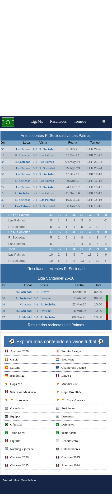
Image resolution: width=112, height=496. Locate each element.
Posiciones (65, 409)
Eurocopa (16, 400)
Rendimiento (67, 441)
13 (2, 180)
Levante (46, 298)
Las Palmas (23, 149)
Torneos (80, 121)
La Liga (12, 368)
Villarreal (26, 304)
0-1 (35, 174)
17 (2, 155)
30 (2, 149)
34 (2, 162)
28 (3, 311)
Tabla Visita (66, 433)
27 (3, 317)
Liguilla (12, 441)
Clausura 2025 (68, 457)
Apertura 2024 (68, 465)
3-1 (36, 304)
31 (3, 292)
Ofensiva (13, 425)
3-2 (36, 317)
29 (3, 304)
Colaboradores (68, 449)
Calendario (14, 409)
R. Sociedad (47, 149)
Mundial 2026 (67, 384)
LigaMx (37, 121)
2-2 (35, 180)
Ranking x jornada (19, 449)
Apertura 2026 (16, 351)
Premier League (69, 351)
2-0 (35, 162)
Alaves (45, 292)
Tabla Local (15, 433)
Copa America (70, 400)
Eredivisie (65, 360)
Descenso (65, 417)
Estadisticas (28, 480)
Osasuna (46, 311)
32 (2, 174)
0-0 (35, 155)
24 (2, 187)
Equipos (13, 417)
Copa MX (14, 384)
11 (2, 206)
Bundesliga (14, 376)
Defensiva (65, 425)
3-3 (36, 292)
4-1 (35, 193)
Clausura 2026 (16, 457)
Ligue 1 (63, 376)
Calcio (12, 360)
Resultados (58, 121)
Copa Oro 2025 (68, 392)
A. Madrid (25, 317)
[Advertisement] (56, 58)
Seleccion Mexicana (20, 392)
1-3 (35, 149)
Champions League (71, 368)
